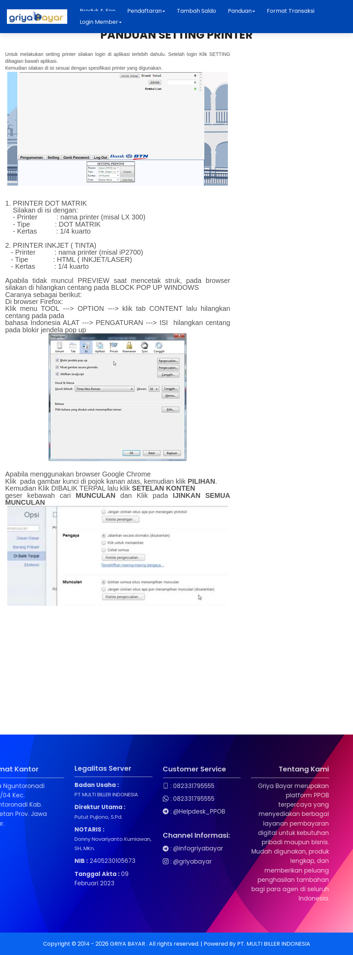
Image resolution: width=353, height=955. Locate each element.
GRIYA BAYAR (128, 944)
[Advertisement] (117, 672)
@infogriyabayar (145, 848)
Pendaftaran (146, 11)
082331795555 (140, 786)
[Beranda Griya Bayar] (37, 16)
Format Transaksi (290, 11)
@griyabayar (139, 861)
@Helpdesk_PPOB (146, 811)
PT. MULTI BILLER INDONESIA (273, 944)
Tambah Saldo (196, 11)
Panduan (241, 11)
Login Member (101, 22)
